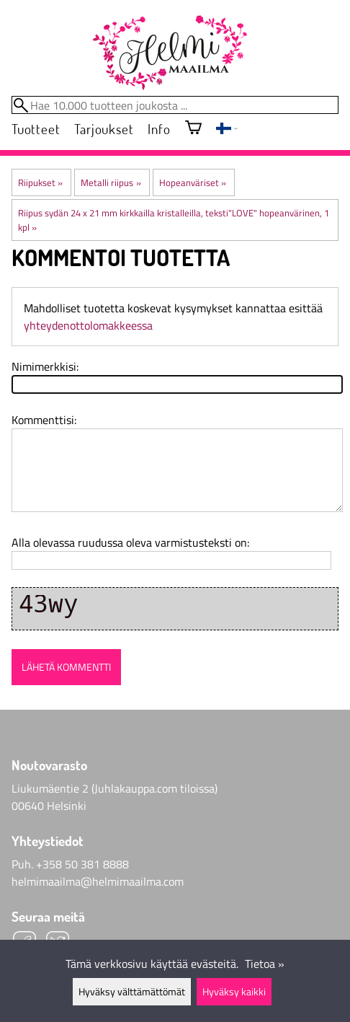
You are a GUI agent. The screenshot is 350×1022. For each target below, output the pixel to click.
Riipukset (40, 182)
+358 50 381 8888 (82, 864)
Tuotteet (36, 129)
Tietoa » (264, 963)
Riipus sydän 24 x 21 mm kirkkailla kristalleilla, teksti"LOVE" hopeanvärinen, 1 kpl (173, 220)
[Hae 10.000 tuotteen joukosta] (175, 105)
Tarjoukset (103, 129)
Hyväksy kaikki (234, 992)
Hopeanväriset (192, 182)
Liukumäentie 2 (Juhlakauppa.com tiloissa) (114, 788)
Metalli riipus (110, 182)
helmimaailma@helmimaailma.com (98, 881)
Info (159, 129)
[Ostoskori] (193, 129)
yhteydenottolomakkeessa (88, 325)
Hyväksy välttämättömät (131, 992)
